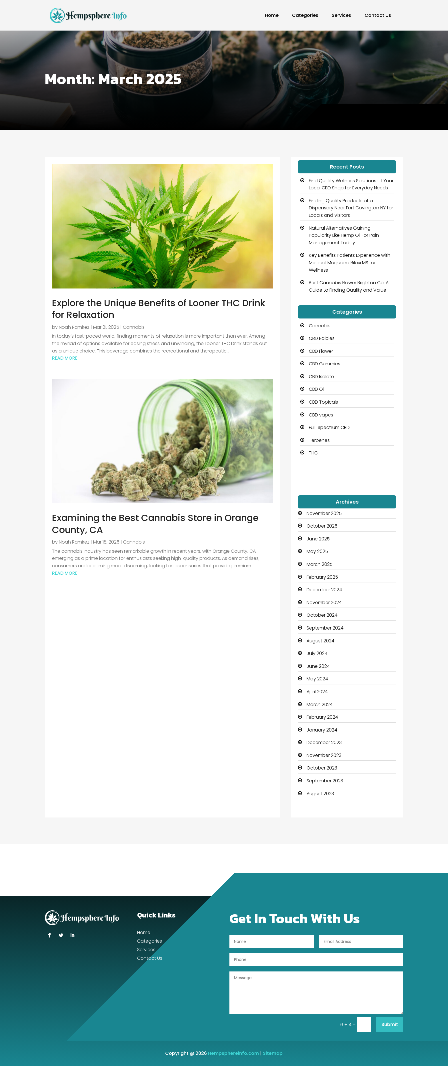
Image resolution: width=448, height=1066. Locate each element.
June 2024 (318, 666)
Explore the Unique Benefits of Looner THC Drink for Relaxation (158, 308)
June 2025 (318, 539)
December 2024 (324, 589)
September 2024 (325, 628)
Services (341, 15)
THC (313, 453)
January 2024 (322, 730)
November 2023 (324, 755)
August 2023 (320, 793)
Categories (305, 15)
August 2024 (320, 641)
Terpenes (319, 440)
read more (64, 358)
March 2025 (320, 564)
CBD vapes (321, 415)
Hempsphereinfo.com (233, 1053)
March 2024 (320, 704)
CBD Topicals (323, 402)
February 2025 (322, 577)
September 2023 (325, 781)
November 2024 (324, 602)
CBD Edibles (322, 338)
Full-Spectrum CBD (329, 427)
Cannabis (134, 327)
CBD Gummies (324, 363)
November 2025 (324, 513)
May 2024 (317, 679)
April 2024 (317, 691)
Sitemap (273, 1053)
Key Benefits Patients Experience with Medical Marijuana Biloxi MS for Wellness (349, 262)
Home (272, 15)
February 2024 (322, 717)
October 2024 (322, 615)
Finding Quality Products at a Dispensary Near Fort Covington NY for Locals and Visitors (351, 208)
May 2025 (317, 551)
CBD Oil (317, 389)
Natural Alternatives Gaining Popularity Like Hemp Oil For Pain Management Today (344, 235)
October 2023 (322, 768)
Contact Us (378, 15)
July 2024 (317, 653)
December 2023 (324, 742)
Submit (389, 1024)
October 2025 (322, 526)
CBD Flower (321, 351)
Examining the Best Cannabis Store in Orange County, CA (155, 523)
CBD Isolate (321, 376)
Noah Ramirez (74, 327)
